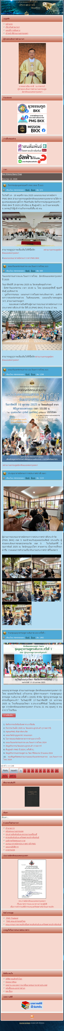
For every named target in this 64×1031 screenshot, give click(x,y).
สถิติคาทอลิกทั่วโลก (14, 979)
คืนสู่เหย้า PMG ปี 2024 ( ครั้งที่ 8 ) (20, 750)
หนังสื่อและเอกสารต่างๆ (15, 988)
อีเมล (33, 190)
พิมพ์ (27, 190)
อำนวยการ (10, 828)
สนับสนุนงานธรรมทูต (14, 831)
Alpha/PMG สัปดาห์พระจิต (17, 732)
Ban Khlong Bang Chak (12, 174)
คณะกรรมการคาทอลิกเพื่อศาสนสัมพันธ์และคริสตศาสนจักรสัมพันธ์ (33, 924)
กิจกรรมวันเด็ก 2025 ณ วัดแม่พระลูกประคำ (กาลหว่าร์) (28, 728)
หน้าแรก (9, 24)
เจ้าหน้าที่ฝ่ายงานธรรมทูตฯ (17, 33)
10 (57, 771)
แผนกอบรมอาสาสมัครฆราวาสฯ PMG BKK (21, 258)
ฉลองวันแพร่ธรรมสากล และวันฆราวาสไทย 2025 (28, 266)
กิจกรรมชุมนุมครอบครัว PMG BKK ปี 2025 (25, 185)
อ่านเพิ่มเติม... (9, 715)
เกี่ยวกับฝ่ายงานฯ (13, 27)
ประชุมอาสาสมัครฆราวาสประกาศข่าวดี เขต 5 (27, 473)
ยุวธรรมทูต (10, 850)
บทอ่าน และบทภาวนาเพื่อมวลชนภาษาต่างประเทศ (26, 985)
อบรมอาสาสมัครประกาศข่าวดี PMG (21, 844)
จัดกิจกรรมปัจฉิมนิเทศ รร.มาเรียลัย (20, 724)
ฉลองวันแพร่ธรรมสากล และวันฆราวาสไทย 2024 (26, 742)
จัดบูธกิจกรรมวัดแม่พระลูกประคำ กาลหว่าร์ (24, 746)
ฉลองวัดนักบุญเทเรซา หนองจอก (19, 735)
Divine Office (11, 982)
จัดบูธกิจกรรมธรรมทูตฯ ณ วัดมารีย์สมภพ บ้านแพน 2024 (29, 753)
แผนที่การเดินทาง (13, 30)
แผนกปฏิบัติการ (12, 847)
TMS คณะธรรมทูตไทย (15, 921)
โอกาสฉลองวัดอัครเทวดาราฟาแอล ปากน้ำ (23, 739)
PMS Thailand (12, 918)
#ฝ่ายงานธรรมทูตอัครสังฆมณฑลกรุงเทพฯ (20, 465)
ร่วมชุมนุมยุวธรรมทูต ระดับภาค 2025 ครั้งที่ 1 (26, 633)
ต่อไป (5, 776)
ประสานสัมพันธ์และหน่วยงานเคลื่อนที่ (21, 834)
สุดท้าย (12, 776)
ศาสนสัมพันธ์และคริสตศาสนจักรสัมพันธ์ (22, 837)
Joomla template (24, 1023)
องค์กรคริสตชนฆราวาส (15, 841)
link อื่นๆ (9, 991)
